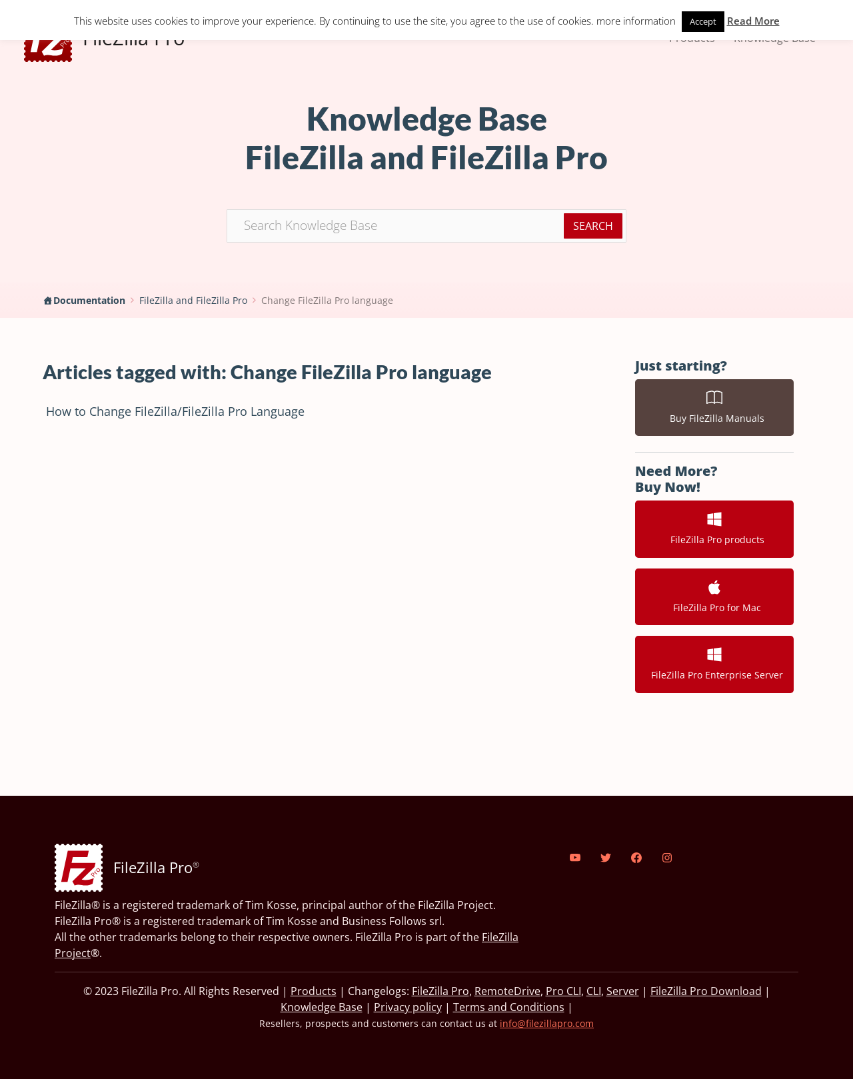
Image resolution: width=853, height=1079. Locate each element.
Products (314, 991)
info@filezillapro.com (547, 1023)
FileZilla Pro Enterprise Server (714, 663)
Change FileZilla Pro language (327, 300)
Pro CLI (563, 991)
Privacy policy (408, 1007)
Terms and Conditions (508, 1007)
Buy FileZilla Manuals (714, 407)
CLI (593, 991)
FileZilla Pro (440, 991)
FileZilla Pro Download (706, 991)
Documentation (89, 300)
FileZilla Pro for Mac (714, 596)
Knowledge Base (322, 1007)
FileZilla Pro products (714, 528)
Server (622, 991)
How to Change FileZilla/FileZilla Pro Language (175, 411)
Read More (753, 20)
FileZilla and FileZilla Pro (193, 300)
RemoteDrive (507, 991)
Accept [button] (703, 21)
